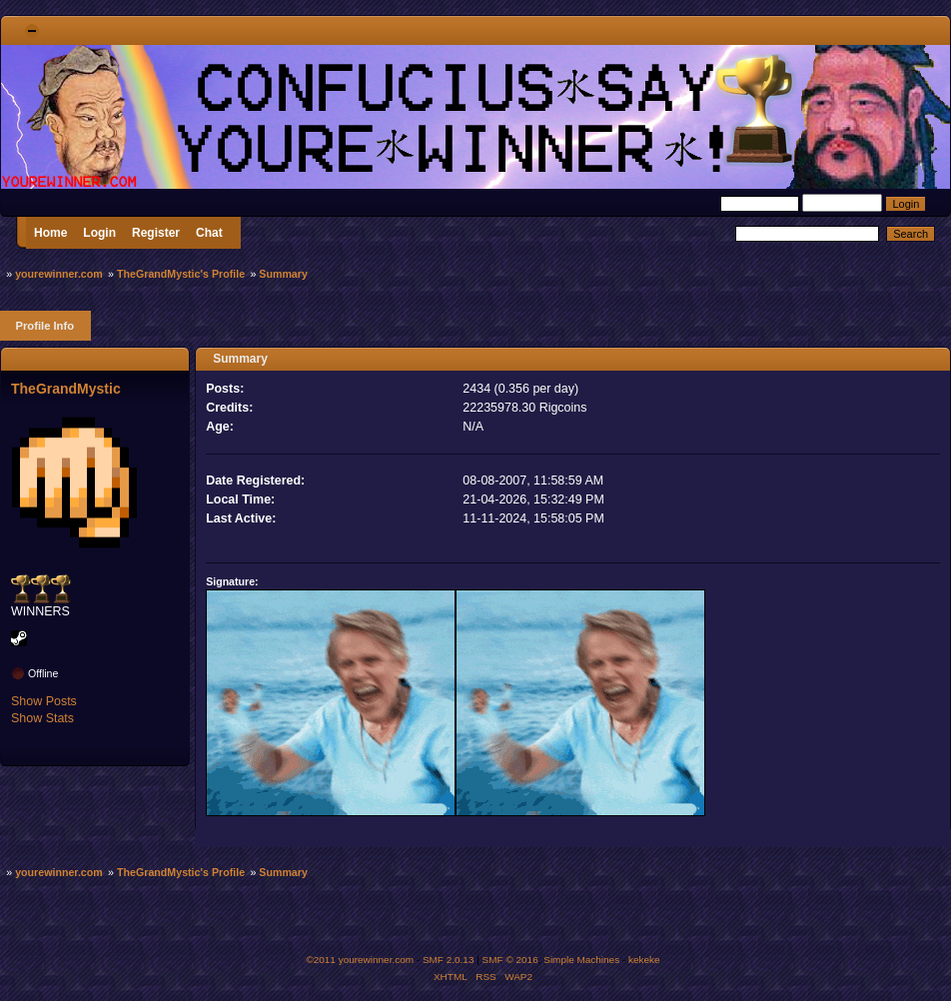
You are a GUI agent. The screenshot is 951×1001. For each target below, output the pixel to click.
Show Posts (44, 701)
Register (156, 233)
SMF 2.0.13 (449, 959)
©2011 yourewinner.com (360, 959)
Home (50, 233)
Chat (209, 233)
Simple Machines (581, 959)
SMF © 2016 (510, 959)
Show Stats (42, 718)
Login (99, 233)
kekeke (644, 959)
